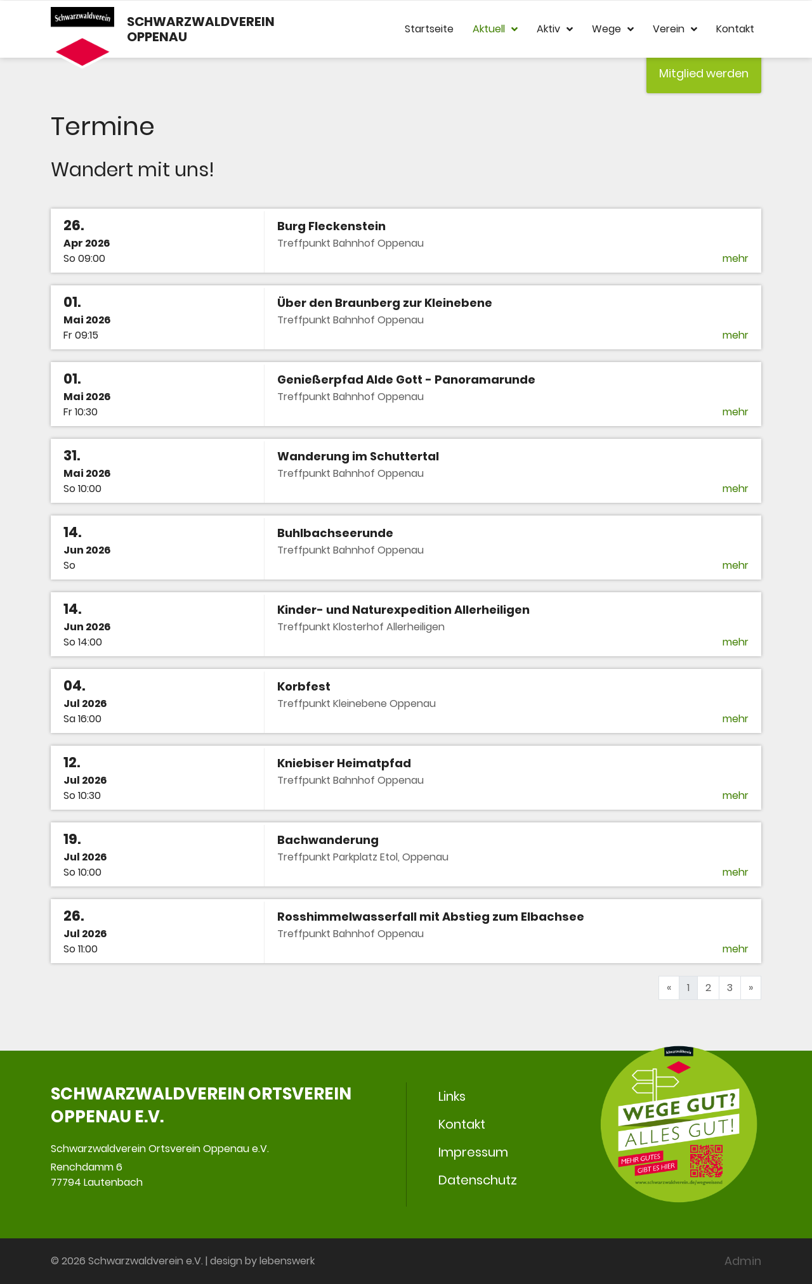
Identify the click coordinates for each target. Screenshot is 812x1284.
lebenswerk (287, 1261)
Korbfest (304, 686)
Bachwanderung (328, 840)
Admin (742, 1261)
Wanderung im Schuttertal (358, 456)
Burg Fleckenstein (331, 226)
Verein (675, 29)
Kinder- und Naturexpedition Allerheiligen (403, 610)
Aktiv (555, 29)
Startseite (429, 29)
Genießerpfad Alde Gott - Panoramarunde (406, 379)
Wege (613, 29)
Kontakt (735, 29)
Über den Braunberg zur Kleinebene (384, 303)
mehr (736, 258)
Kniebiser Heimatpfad (344, 763)
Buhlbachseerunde (335, 533)
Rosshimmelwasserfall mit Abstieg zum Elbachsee (430, 916)
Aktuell (495, 29)
